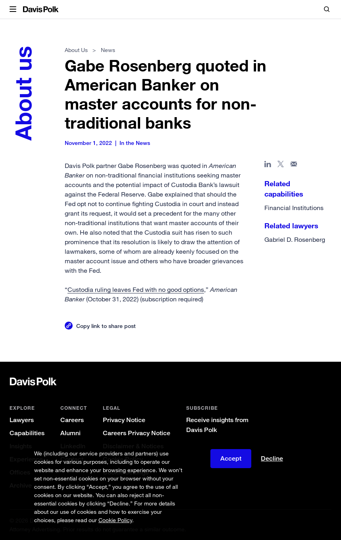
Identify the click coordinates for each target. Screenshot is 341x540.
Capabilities (27, 433)
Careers (72, 420)
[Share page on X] (280, 165)
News (108, 49)
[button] (13, 9)
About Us (76, 49)
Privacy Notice (124, 420)
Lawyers (22, 420)
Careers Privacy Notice (136, 433)
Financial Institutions (294, 208)
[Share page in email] (294, 165)
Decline (272, 458)
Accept (230, 458)
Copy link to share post (106, 325)
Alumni (70, 433)
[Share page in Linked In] (267, 165)
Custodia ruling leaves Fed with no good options (135, 289)
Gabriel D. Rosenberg (294, 239)
